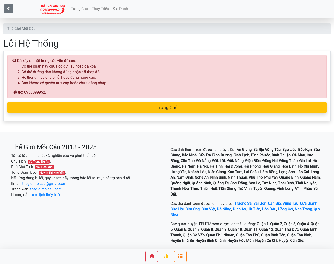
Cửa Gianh (308, 203)
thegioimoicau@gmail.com (44, 183)
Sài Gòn (259, 203)
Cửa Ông (192, 209)
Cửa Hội (177, 209)
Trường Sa (243, 203)
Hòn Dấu (269, 209)
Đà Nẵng (224, 209)
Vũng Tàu (290, 203)
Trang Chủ (167, 107)
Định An (239, 209)
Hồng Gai (285, 209)
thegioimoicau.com (46, 189)
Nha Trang (303, 209)
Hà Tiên (253, 209)
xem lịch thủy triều (46, 194)
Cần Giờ (274, 203)
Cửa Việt (208, 209)
